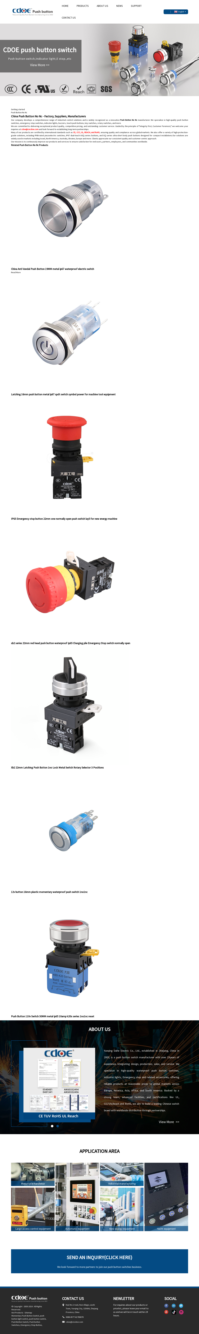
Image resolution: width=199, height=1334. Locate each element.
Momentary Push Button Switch (25, 1315)
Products (83, 6)
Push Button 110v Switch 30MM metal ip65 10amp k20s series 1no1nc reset (52, 1016)
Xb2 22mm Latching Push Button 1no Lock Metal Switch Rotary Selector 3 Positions (57, 767)
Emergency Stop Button (31, 1325)
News (119, 6)
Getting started (18, 109)
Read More (16, 272)
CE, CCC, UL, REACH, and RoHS (86, 132)
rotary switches (104, 123)
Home (65, 6)
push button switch (37, 1318)
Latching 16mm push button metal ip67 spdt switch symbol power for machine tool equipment (63, 394)
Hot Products (17, 1312)
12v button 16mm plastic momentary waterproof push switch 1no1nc (49, 892)
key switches (90, 123)
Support (136, 6)
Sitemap (28, 1312)
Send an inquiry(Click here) (99, 1257)
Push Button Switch (20, 1322)
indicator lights (50, 123)
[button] (52, 1126)
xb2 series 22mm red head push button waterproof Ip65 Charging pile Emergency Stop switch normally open (70, 643)
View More (169, 1122)
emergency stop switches (31, 123)
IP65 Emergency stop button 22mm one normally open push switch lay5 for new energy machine (64, 518)
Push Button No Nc (19, 112)
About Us (102, 6)
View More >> (39, 64)
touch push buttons (75, 123)
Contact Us (69, 17)
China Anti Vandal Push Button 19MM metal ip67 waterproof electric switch (52, 269)
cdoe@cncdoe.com (30, 129)
